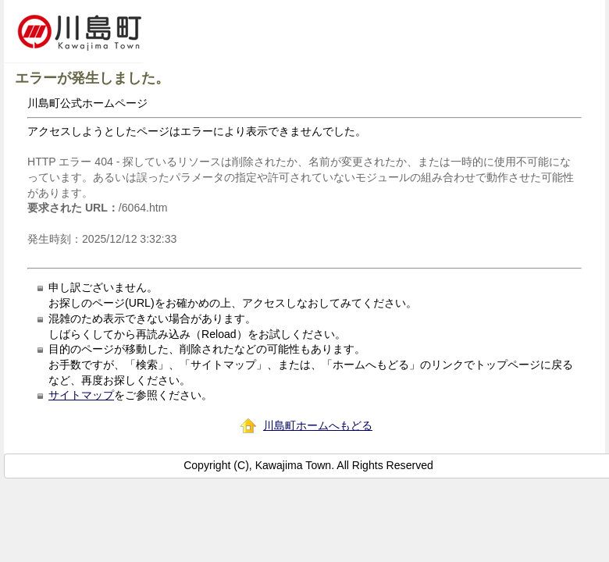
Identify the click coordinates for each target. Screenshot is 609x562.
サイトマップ (81, 395)
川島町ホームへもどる (317, 425)
